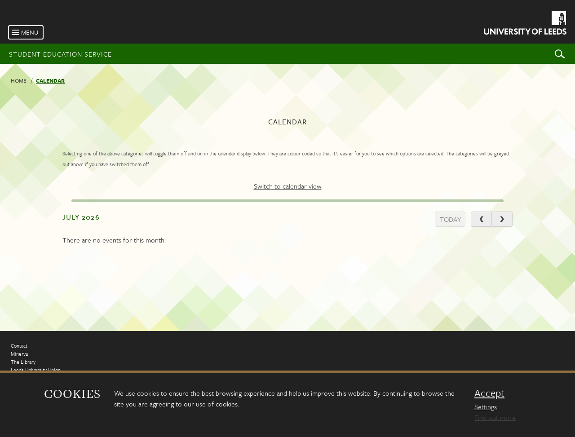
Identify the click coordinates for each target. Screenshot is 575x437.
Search (559, 54)
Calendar (50, 80)
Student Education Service (60, 54)
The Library (23, 362)
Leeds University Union (36, 370)
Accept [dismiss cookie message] (489, 393)
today (450, 219)
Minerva (19, 354)
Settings (485, 406)
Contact (19, 345)
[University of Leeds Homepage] (524, 24)
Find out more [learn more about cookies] (495, 417)
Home (19, 80)
